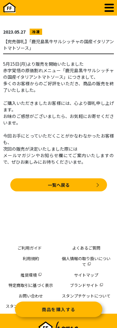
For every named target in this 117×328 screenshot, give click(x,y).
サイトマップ (86, 275)
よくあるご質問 (86, 248)
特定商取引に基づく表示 (30, 285)
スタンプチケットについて (86, 296)
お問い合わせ (31, 296)
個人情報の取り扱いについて (86, 261)
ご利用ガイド (29, 248)
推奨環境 (31, 275)
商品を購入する (59, 309)
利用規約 (31, 258)
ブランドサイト (86, 285)
